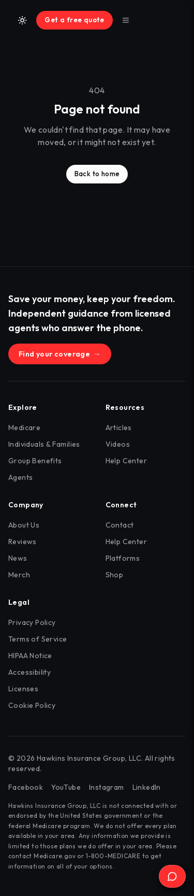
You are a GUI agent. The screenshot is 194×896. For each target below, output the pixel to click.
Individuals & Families (44, 444)
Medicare (24, 427)
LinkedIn (146, 787)
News (17, 558)
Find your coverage (60, 354)
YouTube (66, 787)
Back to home (97, 173)
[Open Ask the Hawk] (172, 876)
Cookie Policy (31, 705)
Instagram (106, 787)
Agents (20, 477)
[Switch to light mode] (22, 20)
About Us (23, 525)
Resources (125, 407)
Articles (119, 427)
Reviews (22, 541)
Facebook (25, 787)
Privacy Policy (32, 622)
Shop (115, 574)
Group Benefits (35, 460)
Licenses (23, 688)
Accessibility (29, 672)
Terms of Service (37, 639)
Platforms (123, 558)
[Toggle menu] (126, 20)
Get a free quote (74, 20)
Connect (121, 504)
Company (25, 504)
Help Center (126, 460)
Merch (19, 574)
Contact (120, 525)
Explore (22, 407)
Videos (118, 444)
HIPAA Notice (30, 655)
